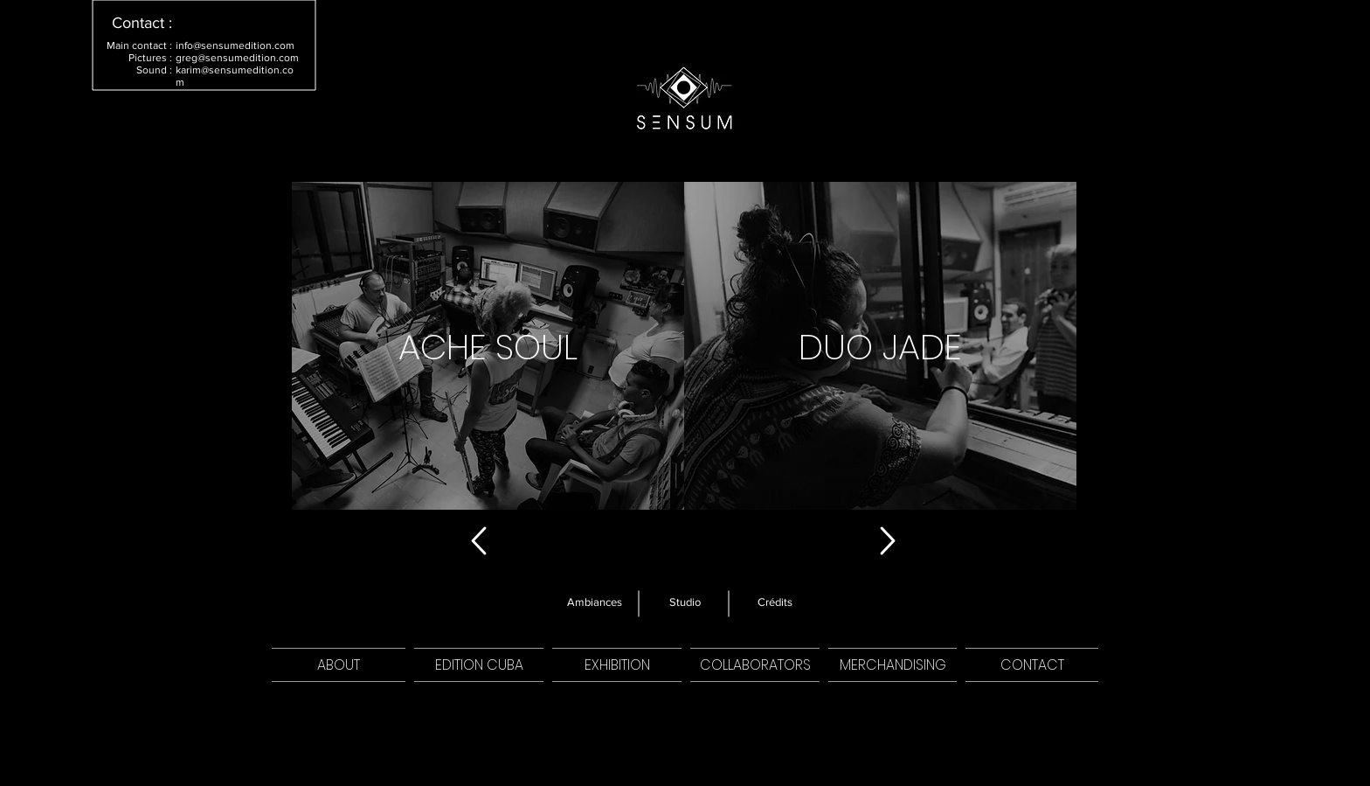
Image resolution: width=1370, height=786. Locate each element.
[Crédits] (775, 603)
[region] (488, 346)
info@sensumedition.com (235, 45)
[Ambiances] (595, 603)
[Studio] (685, 603)
